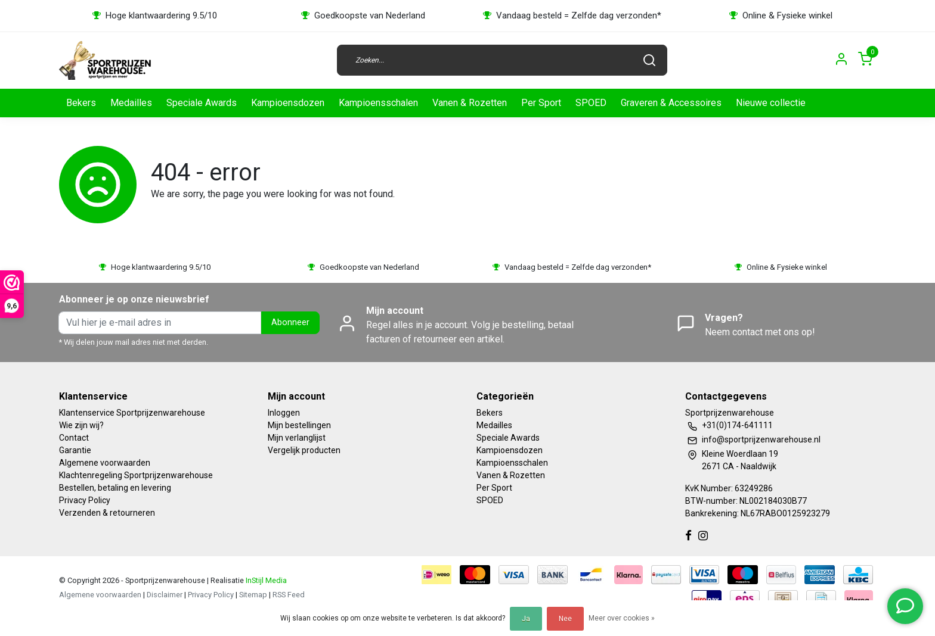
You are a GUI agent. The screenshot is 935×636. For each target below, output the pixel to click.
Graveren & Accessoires (671, 102)
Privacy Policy (84, 500)
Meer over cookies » (622, 618)
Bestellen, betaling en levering (115, 487)
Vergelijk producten (304, 450)
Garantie (75, 450)
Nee (565, 619)
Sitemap (253, 594)
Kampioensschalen (378, 102)
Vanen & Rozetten (469, 102)
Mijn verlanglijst (297, 437)
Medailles (131, 102)
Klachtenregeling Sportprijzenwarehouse (136, 475)
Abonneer (290, 322)
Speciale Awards (201, 102)
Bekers (81, 102)
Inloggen (284, 412)
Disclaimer (164, 594)
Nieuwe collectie (771, 102)
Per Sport (541, 102)
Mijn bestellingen (299, 425)
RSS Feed (289, 594)
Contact (74, 437)
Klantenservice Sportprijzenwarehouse (132, 412)
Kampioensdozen (287, 102)
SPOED (590, 102)
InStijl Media (265, 580)
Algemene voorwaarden (104, 462)
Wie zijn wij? (81, 425)
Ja (526, 619)
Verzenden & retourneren (107, 512)
